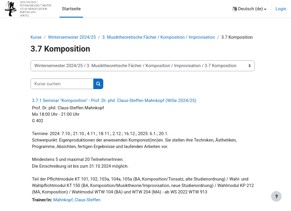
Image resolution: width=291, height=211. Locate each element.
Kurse (36, 37)
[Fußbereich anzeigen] (276, 196)
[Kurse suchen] (62, 84)
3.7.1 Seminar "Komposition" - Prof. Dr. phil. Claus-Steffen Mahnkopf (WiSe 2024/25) (114, 100)
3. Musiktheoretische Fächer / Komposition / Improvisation (160, 37)
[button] (250, 9)
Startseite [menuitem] (71, 8)
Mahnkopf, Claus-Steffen (77, 201)
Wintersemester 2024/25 (72, 37)
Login (280, 8)
